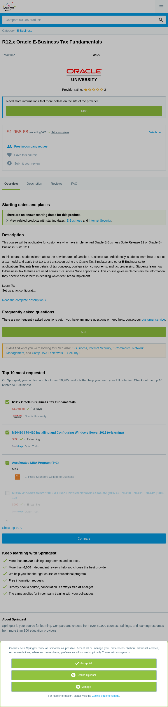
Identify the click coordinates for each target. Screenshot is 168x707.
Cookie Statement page (105, 695)
